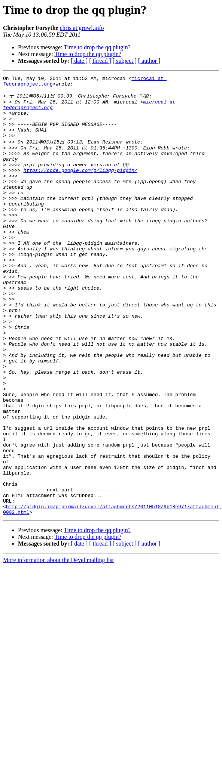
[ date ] (79, 61)
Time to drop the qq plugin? (97, 47)
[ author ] (149, 61)
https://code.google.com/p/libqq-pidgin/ (80, 187)
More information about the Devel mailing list (58, 646)
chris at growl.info (82, 28)
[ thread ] (100, 61)
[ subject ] (125, 61)
